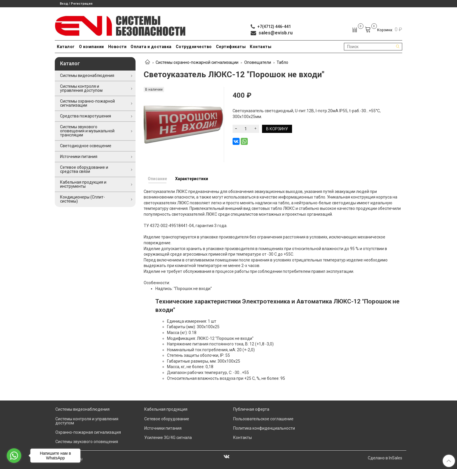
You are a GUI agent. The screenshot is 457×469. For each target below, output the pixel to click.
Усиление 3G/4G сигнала (168, 437)
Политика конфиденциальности (264, 428)
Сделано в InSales (385, 458)
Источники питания (78, 156)
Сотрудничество (194, 46)
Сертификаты (231, 46)
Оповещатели (257, 62)
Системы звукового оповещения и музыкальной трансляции (87, 130)
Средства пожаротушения (85, 116)
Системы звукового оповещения (86, 441)
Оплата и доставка (151, 46)
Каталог (66, 46)
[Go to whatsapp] (14, 455)
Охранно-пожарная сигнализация (88, 432)
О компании (91, 46)
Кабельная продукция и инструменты (83, 184)
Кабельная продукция (165, 409)
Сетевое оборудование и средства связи (84, 169)
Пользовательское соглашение (263, 419)
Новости (117, 46)
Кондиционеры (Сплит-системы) (82, 199)
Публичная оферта (251, 409)
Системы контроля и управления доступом (81, 88)
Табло (282, 62)
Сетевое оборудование (166, 419)
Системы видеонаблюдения (87, 75)
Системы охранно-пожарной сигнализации (197, 62)
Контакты (260, 46)
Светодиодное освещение (85, 145)
